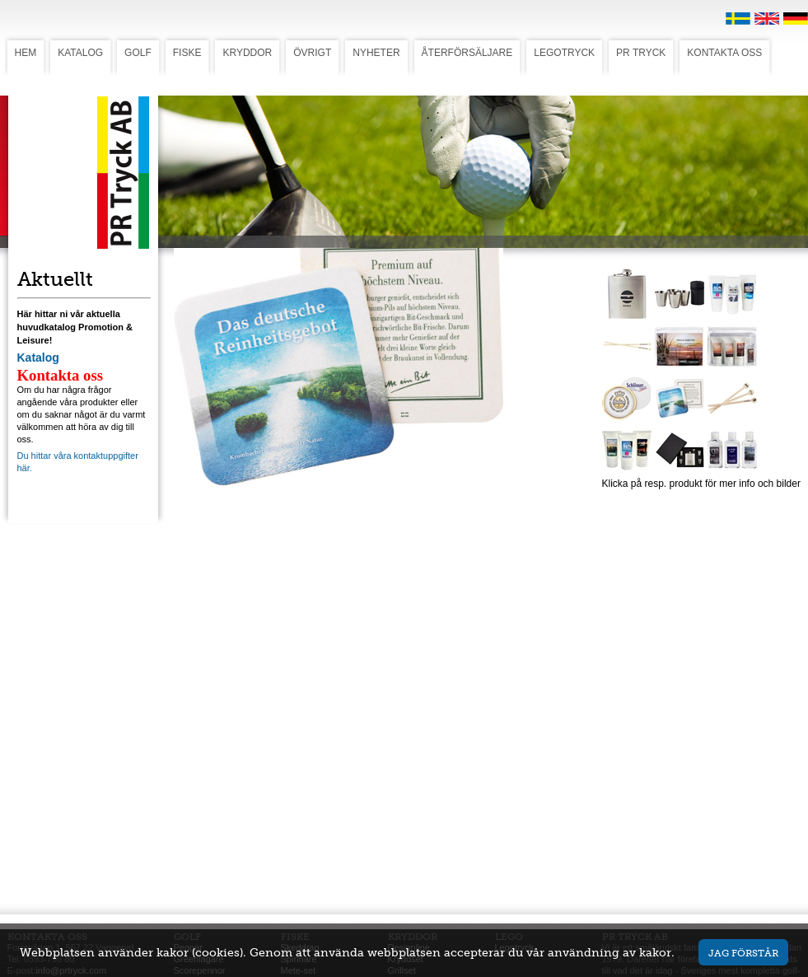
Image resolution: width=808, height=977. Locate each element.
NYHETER (376, 52)
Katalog (38, 357)
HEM (26, 52)
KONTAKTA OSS (724, 52)
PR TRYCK (641, 52)
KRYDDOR (247, 52)
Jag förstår (743, 953)
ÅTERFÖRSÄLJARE (467, 52)
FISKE (187, 52)
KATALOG (80, 52)
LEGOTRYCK (564, 52)
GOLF (138, 52)
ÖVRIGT (312, 52)
